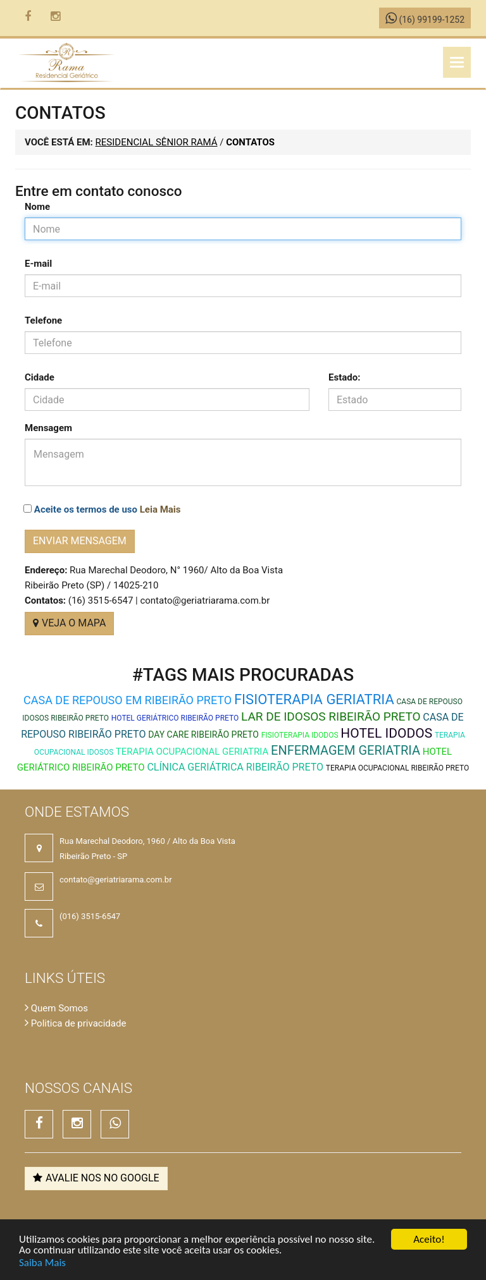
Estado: (344, 377)
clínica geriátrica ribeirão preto (235, 767)
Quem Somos (56, 1008)
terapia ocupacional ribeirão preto (397, 768)
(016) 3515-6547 (89, 916)
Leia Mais (160, 509)
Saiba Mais (42, 1262)
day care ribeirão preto (203, 734)
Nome (37, 206)
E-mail (38, 263)
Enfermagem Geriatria (345, 750)
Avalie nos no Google (96, 1178)
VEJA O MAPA (69, 623)
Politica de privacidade (75, 1023)
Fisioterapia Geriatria (314, 699)
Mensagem (48, 428)
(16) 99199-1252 (424, 20)
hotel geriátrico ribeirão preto (175, 718)
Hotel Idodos (386, 733)
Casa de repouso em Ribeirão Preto (127, 700)
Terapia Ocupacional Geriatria (192, 751)
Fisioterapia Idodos (300, 735)
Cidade (39, 377)
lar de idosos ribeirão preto (331, 716)
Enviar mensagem (80, 541)
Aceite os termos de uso (107, 509)
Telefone (43, 320)
